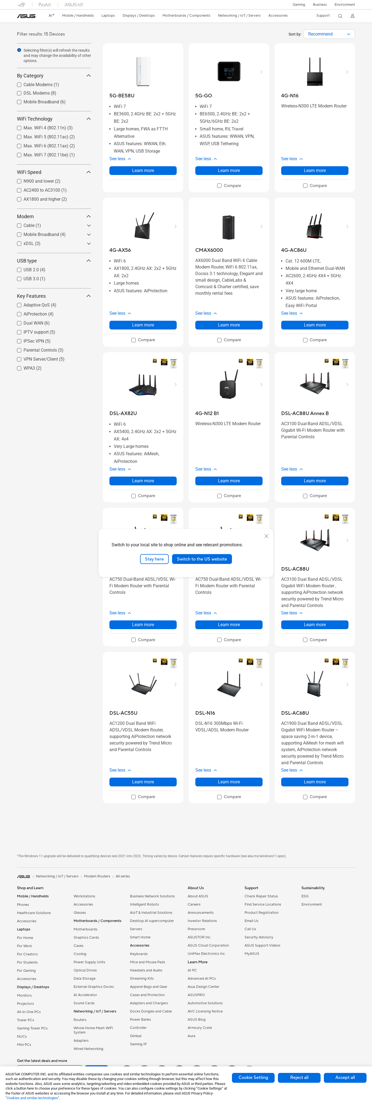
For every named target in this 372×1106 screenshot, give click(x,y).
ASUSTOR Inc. (199, 937)
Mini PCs (24, 1045)
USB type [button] (54, 261)
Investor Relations (202, 921)
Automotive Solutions (205, 1003)
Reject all (299, 1077)
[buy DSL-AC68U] (295, 713)
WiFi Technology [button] (54, 119)
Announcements (201, 913)
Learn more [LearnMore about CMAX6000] (229, 325)
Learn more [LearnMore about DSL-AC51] (229, 624)
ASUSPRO (196, 995)
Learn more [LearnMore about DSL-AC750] (143, 624)
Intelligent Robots (144, 904)
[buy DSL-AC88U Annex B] (305, 413)
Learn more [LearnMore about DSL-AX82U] (143, 480)
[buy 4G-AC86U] (294, 250)
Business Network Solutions (152, 896)
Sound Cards (84, 1003)
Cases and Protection (147, 995)
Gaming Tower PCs (32, 1028)
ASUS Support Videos (262, 945)
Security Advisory (259, 937)
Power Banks (140, 1019)
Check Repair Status (261, 896)
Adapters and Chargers (149, 1003)
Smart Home (140, 937)
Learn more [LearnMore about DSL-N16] (229, 781)
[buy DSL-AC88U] (295, 569)
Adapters (81, 1040)
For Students (27, 962)
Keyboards (139, 954)
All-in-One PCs (29, 1012)
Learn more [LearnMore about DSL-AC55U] (143, 781)
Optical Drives (85, 970)
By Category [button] (54, 75)
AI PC (192, 970)
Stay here (154, 559)
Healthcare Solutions (34, 913)
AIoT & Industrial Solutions (151, 913)
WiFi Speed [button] (54, 172)
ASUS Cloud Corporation (208, 945)
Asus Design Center (203, 987)
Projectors (25, 1004)
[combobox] (329, 34)
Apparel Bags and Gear (148, 987)
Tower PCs (25, 1020)
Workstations (84, 896)
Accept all (345, 1077)
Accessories (26, 921)
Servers (136, 929)
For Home (25, 938)
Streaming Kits (142, 978)
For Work (24, 946)
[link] (26, 16)
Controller (138, 1028)
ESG (305, 896)
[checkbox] (229, 185)
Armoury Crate (200, 1028)
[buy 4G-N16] (289, 96)
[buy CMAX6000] (209, 250)
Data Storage (84, 978)
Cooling (80, 954)
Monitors (24, 995)
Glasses (80, 913)
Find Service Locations (263, 904)
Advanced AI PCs (202, 978)
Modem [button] (54, 216)
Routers (80, 1020)
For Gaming (26, 970)
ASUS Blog (197, 1019)
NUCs (22, 1036)
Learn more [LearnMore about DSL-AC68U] (315, 781)
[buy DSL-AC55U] (123, 713)
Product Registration (261, 913)
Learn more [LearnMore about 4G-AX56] (143, 325)
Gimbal (135, 1036)
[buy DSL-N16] (205, 713)
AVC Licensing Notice (205, 1011)
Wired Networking (88, 1049)
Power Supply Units (89, 962)
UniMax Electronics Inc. (207, 954)
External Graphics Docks (94, 987)
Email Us (251, 921)
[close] (266, 536)
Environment (345, 4)
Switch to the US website (202, 559)
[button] (299, 4)
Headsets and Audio (146, 970)
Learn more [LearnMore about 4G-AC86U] (315, 325)
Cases (78, 946)
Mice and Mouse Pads (147, 962)
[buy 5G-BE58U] (122, 96)
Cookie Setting (253, 1077)
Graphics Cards (86, 937)
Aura (191, 1036)
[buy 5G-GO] (203, 96)
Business (320, 4)
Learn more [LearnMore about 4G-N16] (315, 170)
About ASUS (198, 896)
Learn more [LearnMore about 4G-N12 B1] (229, 480)
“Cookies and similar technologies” (32, 1098)
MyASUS (252, 954)
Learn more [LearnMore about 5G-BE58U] (143, 170)
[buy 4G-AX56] (120, 250)
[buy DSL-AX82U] (123, 413)
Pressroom (196, 929)
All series (123, 876)
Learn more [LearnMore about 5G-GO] (229, 170)
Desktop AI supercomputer (152, 921)
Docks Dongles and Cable (151, 1011)
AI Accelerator (85, 995)
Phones (23, 905)
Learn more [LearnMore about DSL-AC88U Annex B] (315, 480)
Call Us (250, 929)
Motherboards (85, 929)
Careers (194, 904)
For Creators (27, 954)
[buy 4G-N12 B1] (207, 413)
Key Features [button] (54, 296)
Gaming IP (138, 1044)
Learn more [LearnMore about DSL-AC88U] (315, 624)
